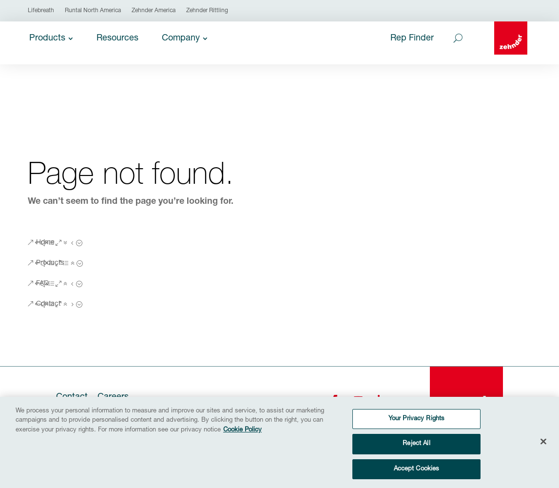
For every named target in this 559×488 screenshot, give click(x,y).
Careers (113, 397)
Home (45, 242)
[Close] (543, 445)
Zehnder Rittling (207, 11)
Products (50, 263)
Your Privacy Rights (416, 423)
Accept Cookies (417, 473)
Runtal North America (93, 11)
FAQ (42, 283)
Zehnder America (153, 11)
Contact (48, 304)
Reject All (416, 448)
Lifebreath (41, 11)
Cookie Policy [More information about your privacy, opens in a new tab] (242, 434)
